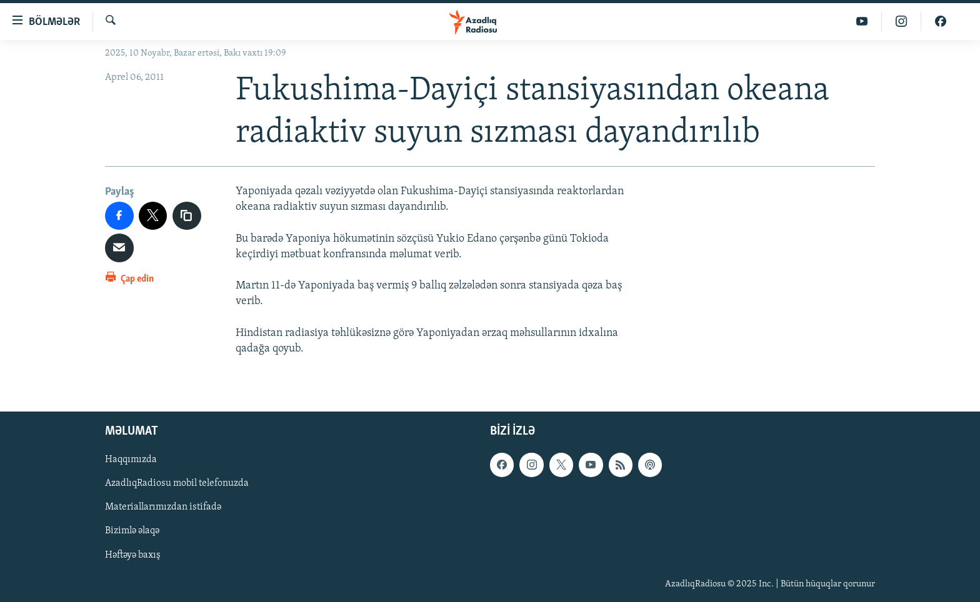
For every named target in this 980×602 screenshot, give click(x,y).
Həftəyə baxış (133, 555)
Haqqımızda (131, 460)
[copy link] (186, 216)
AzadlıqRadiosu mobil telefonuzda (177, 484)
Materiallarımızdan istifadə (163, 508)
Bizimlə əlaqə (132, 531)
